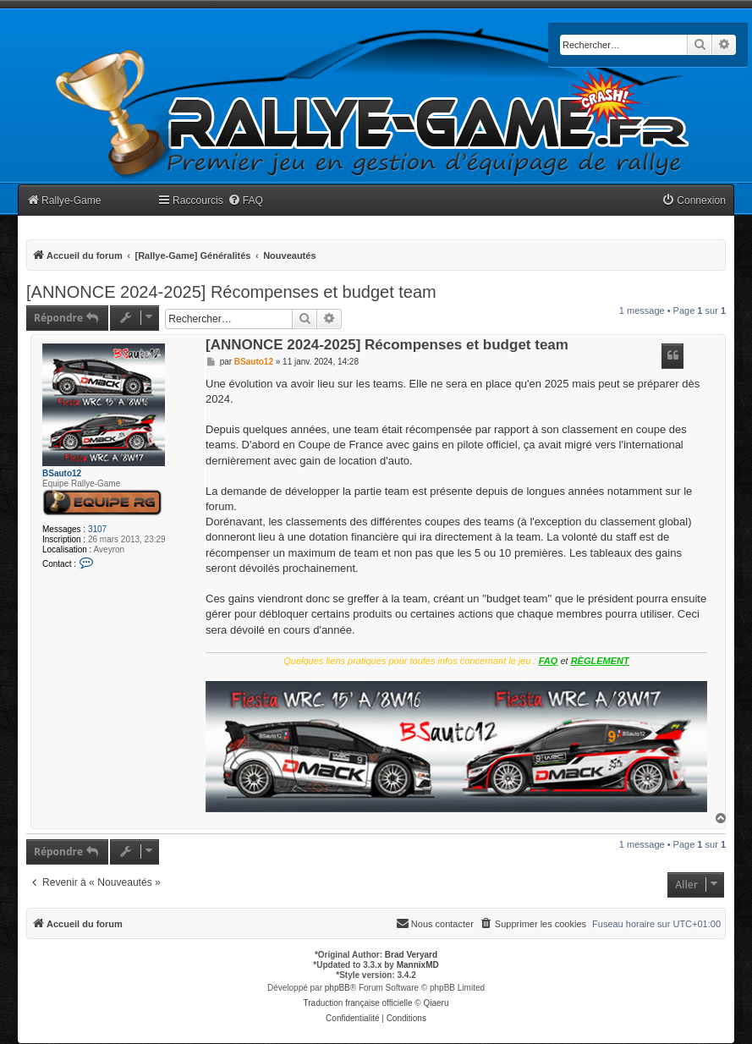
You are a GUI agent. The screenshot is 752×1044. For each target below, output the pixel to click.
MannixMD (418, 965)
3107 (97, 529)
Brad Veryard (411, 954)
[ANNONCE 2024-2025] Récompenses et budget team (231, 292)
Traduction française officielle (358, 1003)
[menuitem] (245, 201)
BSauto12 (61, 473)
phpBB (337, 987)
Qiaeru (435, 1003)
